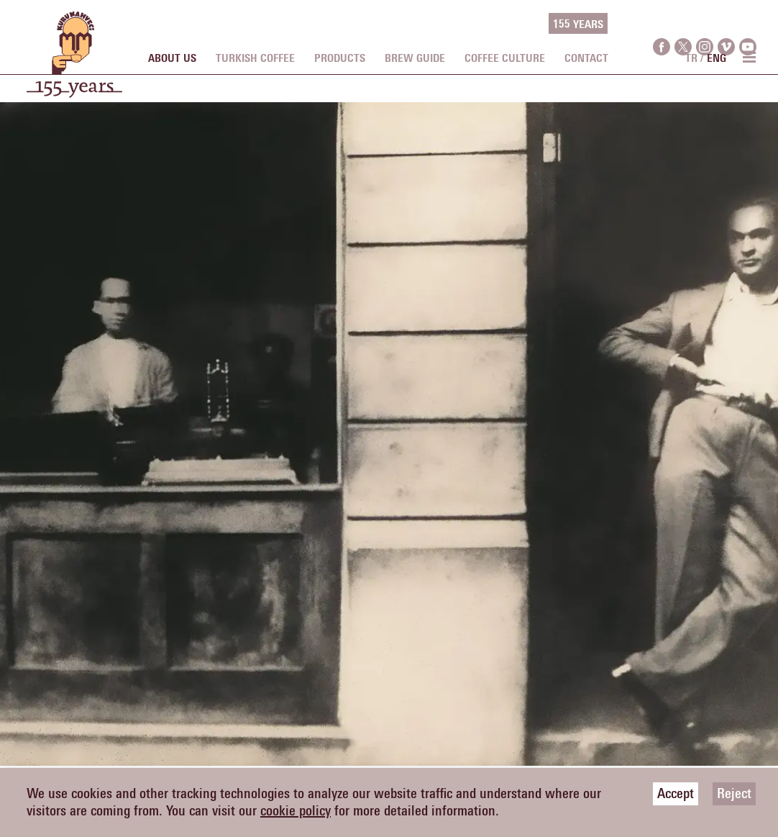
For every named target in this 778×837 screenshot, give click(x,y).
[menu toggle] (748, 57)
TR (691, 58)
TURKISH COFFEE (255, 58)
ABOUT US (172, 58)
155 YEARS (578, 24)
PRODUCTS (339, 58)
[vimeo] (726, 23)
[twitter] (683, 23)
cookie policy (295, 811)
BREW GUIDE (415, 58)
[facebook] (661, 23)
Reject (734, 794)
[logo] (74, 62)
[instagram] (704, 23)
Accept (675, 794)
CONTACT (586, 58)
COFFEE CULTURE (504, 58)
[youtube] (747, 23)
